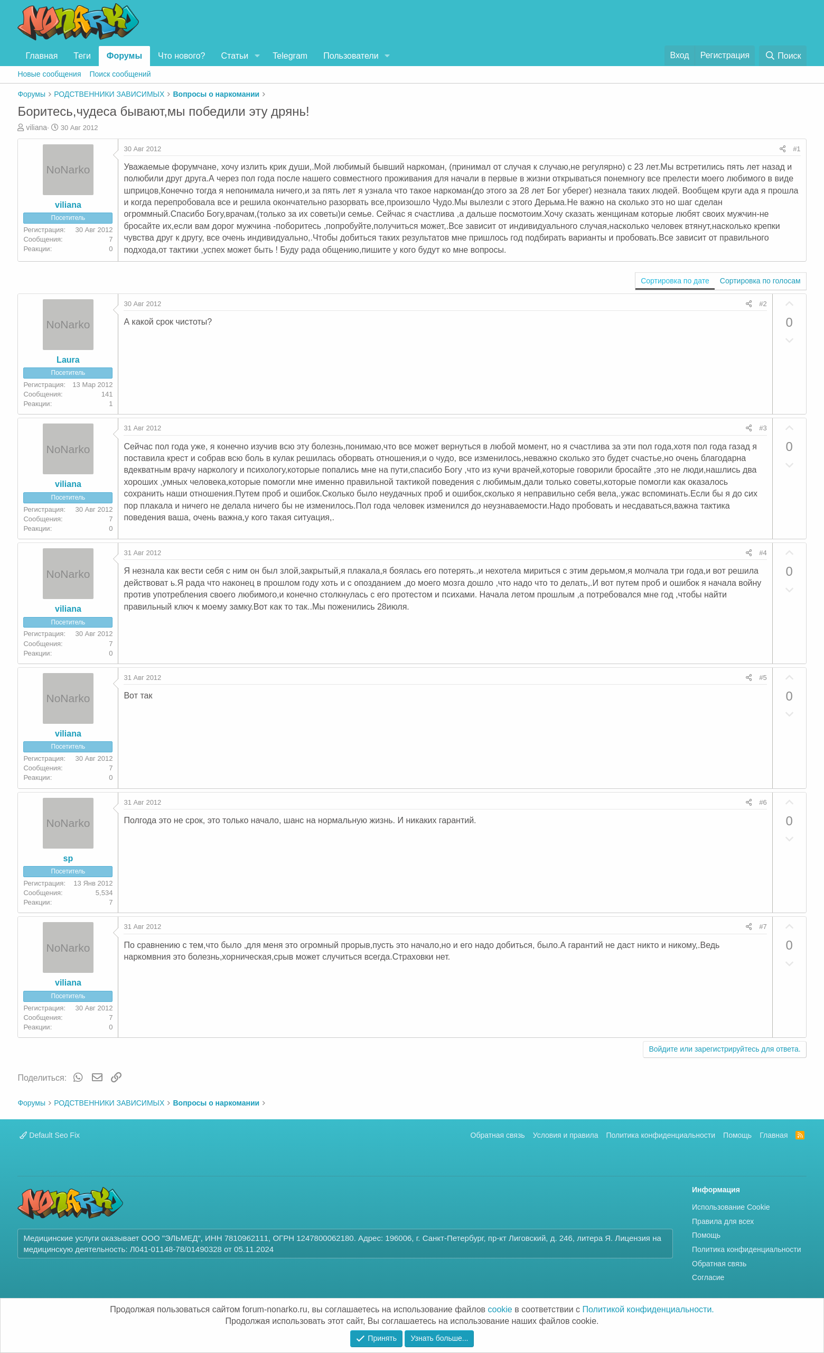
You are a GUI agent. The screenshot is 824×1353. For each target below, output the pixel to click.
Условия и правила (565, 1135)
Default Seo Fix (50, 1135)
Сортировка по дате (675, 281)
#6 (762, 802)
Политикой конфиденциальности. (648, 1309)
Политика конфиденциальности (661, 1135)
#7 (762, 927)
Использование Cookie (731, 1207)
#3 (762, 428)
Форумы (124, 55)
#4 (762, 553)
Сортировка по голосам (760, 281)
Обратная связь (498, 1135)
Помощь (737, 1135)
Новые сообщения (49, 74)
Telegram (290, 55)
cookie (500, 1309)
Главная (41, 55)
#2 (762, 304)
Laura (68, 359)
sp (68, 858)
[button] (257, 56)
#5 (762, 678)
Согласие (708, 1277)
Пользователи (350, 55)
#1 (796, 149)
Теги (82, 55)
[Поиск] (782, 55)
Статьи (234, 55)
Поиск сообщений (120, 74)
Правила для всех (723, 1221)
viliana (36, 127)
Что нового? (181, 55)
